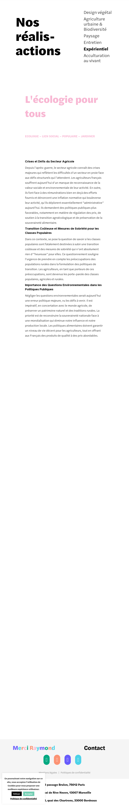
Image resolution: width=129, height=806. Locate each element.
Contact (94, 747)
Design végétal (98, 12)
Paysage (91, 35)
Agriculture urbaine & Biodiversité (95, 24)
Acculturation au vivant (97, 57)
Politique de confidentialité (23, 798)
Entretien (93, 42)
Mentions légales (48, 772)
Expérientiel (96, 49)
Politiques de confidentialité (75, 772)
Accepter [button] (29, 793)
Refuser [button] (16, 793)
